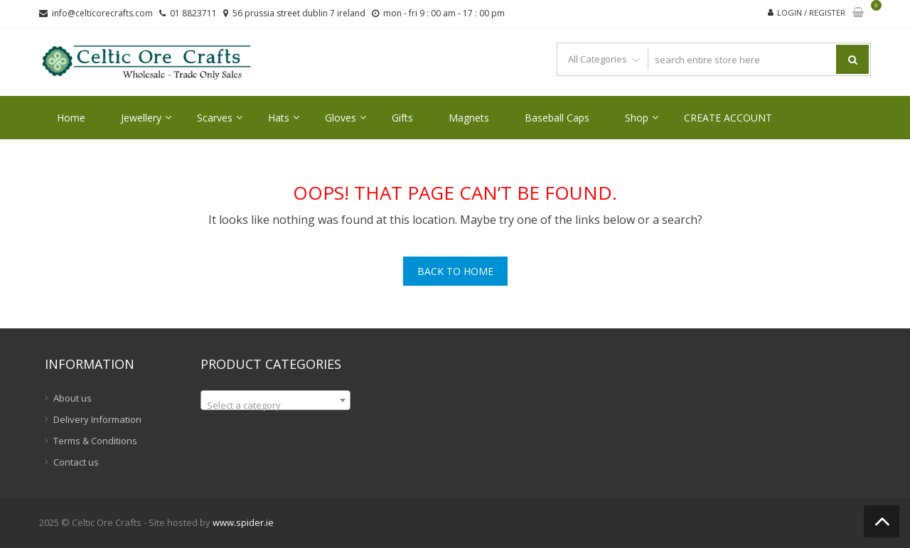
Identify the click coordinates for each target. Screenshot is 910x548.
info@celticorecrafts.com (102, 13)
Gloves (340, 117)
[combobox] (275, 400)
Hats (278, 117)
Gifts (402, 117)
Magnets (469, 117)
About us (72, 398)
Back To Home (455, 271)
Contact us (76, 462)
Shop (636, 117)
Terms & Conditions (95, 440)
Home (71, 117)
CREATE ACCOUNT (728, 117)
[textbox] (275, 405)
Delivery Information (97, 419)
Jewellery (141, 117)
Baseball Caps (557, 117)
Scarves (214, 117)
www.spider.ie (243, 522)
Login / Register (811, 12)
